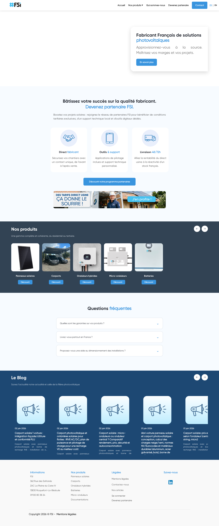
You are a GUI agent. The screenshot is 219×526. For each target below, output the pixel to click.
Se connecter (118, 495)
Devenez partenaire (178, 5)
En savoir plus (146, 62)
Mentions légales (66, 514)
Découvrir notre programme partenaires (109, 181)
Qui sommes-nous (155, 5)
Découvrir (25, 282)
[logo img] (15, 5)
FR (211, 5)
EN (216, 5)
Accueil (121, 5)
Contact (199, 5)
